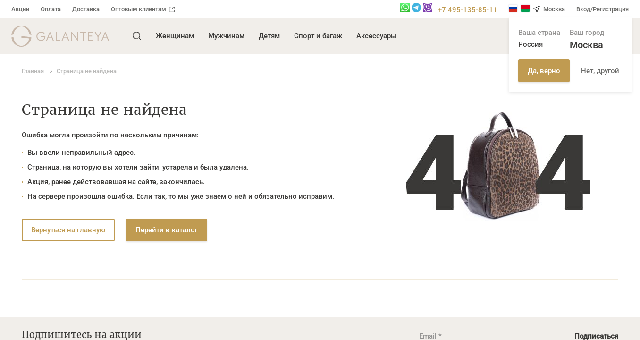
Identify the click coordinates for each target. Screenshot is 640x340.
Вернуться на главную (68, 230)
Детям (269, 36)
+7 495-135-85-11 (467, 10)
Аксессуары (376, 36)
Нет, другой (600, 71)
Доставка (86, 9)
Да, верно (544, 71)
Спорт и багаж (318, 36)
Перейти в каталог (166, 230)
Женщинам (175, 36)
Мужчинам (226, 36)
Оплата (51, 9)
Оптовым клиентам (143, 9)
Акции (20, 9)
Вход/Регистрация (602, 9)
